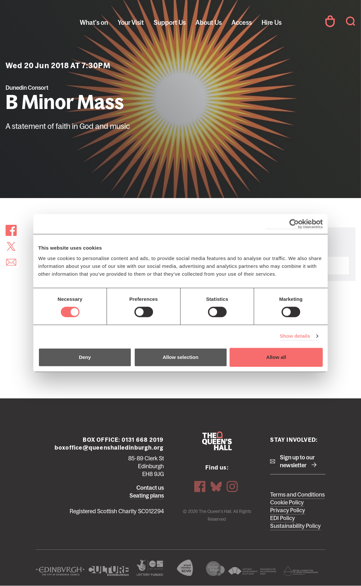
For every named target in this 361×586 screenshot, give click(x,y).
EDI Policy (282, 518)
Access (242, 22)
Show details (295, 336)
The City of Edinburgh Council (60, 571)
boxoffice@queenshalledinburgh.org (109, 447)
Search (350, 21)
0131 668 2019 (143, 440)
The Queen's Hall (50, 21)
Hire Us (272, 22)
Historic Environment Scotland (252, 571)
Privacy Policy (287, 510)
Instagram (232, 486)
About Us (209, 22)
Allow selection (180, 357)
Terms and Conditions (297, 494)
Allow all (276, 357)
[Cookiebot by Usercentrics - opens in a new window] (294, 224)
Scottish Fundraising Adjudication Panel (301, 571)
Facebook (199, 486)
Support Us (170, 22)
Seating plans (146, 495)
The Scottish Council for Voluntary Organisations (184, 568)
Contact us (150, 488)
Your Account (330, 21)
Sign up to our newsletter (297, 461)
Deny (85, 357)
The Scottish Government (150, 568)
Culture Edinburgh (108, 571)
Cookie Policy (287, 502)
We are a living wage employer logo (215, 568)
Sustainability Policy (295, 526)
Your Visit (131, 22)
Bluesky (216, 486)
